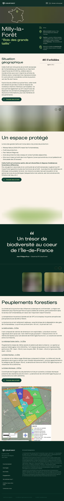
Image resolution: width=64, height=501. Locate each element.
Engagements (6, 475)
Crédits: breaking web (41, 497)
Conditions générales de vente (24, 497)
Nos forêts (5, 471)
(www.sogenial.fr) (26, 468)
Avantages (5, 468)
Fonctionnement (7, 464)
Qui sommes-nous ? (8, 479)
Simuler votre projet (56, 3)
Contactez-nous (7, 488)
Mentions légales (7, 497)
